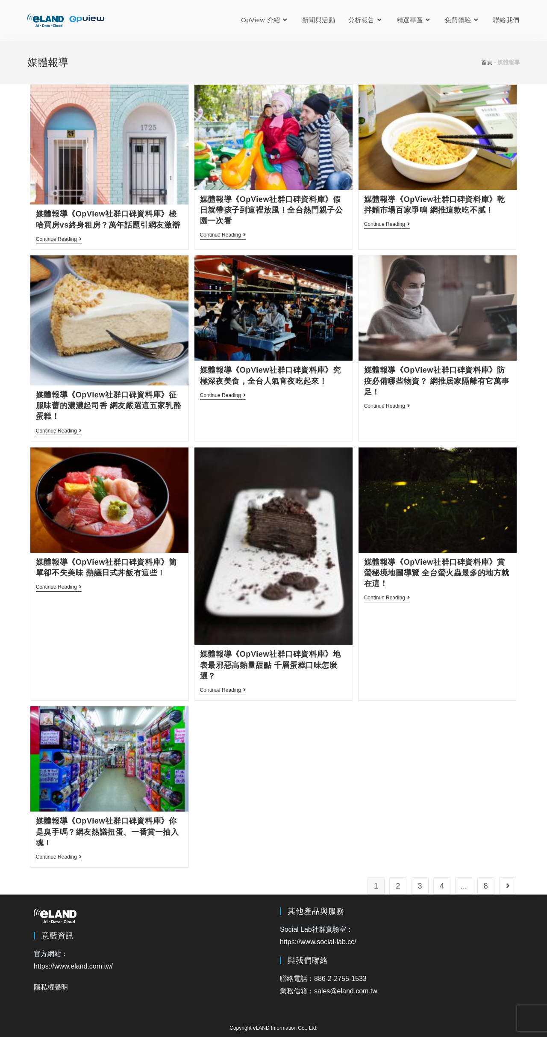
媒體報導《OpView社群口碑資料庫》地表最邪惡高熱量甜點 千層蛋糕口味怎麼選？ (270, 665)
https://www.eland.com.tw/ (73, 966)
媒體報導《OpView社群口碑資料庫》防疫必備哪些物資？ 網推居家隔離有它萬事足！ (436, 381)
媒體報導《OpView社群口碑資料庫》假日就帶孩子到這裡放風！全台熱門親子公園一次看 (271, 210)
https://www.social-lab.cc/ (318, 941)
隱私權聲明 (51, 987)
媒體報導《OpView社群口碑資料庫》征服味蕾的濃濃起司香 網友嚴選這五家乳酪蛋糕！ (108, 406)
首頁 (486, 62)
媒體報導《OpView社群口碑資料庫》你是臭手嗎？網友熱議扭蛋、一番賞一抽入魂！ (107, 832)
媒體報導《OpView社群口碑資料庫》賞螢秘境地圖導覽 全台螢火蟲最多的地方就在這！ (436, 573)
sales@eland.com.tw (345, 991)
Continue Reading (59, 239)
